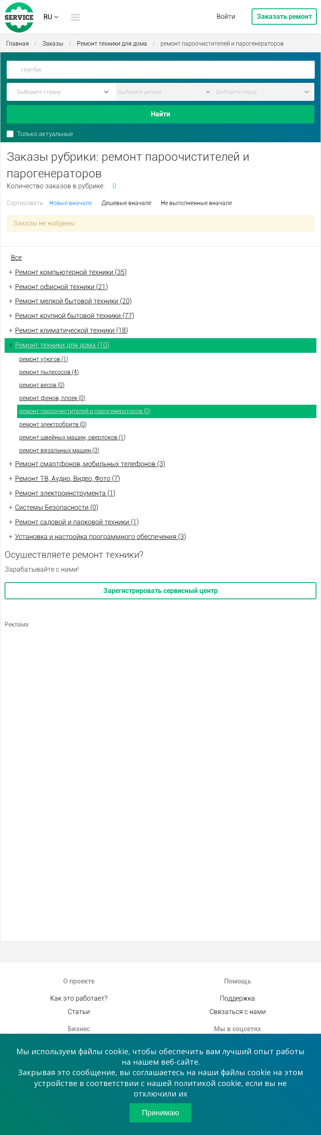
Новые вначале (70, 203)
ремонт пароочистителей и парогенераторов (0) (84, 411)
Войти (226, 17)
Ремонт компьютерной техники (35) (71, 272)
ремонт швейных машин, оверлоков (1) (72, 437)
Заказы (53, 43)
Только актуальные (45, 134)
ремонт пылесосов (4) (49, 372)
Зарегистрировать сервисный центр (160, 591)
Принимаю (160, 1113)
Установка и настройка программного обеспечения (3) (100, 537)
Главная (17, 43)
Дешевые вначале (126, 203)
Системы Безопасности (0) (56, 507)
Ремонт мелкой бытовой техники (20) (73, 301)
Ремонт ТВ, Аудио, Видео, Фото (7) (67, 479)
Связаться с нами (237, 1012)
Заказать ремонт (284, 17)
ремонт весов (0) (41, 385)
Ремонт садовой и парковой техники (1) (77, 522)
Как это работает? (78, 998)
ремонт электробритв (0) (53, 424)
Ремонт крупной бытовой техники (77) (74, 316)
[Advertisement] (160, 691)
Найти (160, 114)
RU (47, 17)
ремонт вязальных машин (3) (59, 450)
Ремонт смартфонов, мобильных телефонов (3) (90, 464)
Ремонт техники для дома (112, 43)
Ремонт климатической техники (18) (71, 330)
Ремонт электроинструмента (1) (65, 493)
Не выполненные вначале (196, 203)
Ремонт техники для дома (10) (62, 345)
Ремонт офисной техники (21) (61, 287)
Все (16, 258)
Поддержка (237, 998)
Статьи (79, 1012)
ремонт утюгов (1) (43, 359)
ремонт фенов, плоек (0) (52, 398)
